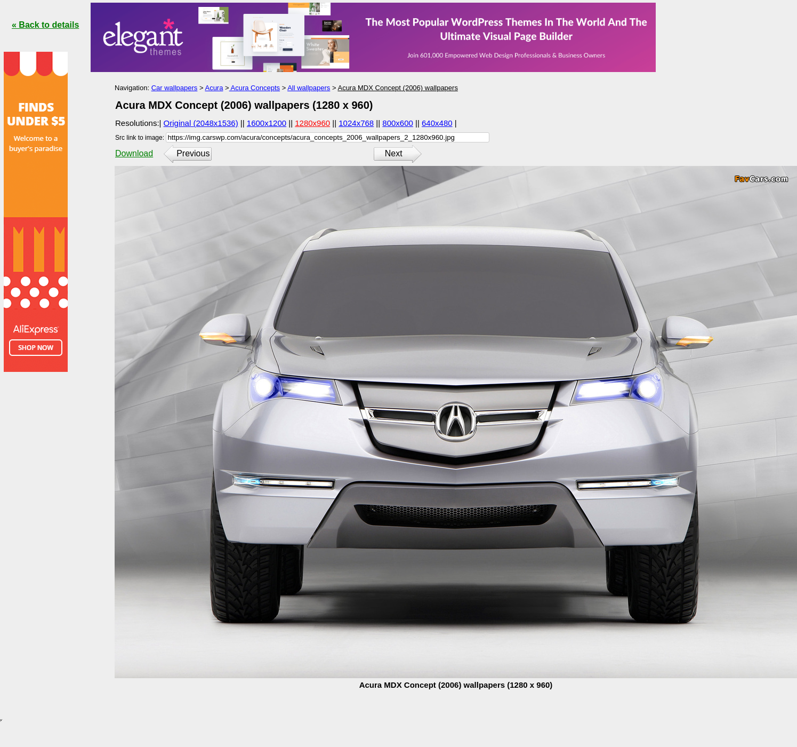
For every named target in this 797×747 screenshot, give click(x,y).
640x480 (437, 123)
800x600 (397, 123)
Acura (214, 88)
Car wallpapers (174, 88)
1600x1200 (266, 123)
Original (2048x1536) (201, 123)
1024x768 (356, 123)
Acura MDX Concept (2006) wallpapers (397, 88)
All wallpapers (308, 88)
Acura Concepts (254, 88)
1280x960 (312, 123)
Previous (193, 153)
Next (393, 153)
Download (134, 153)
